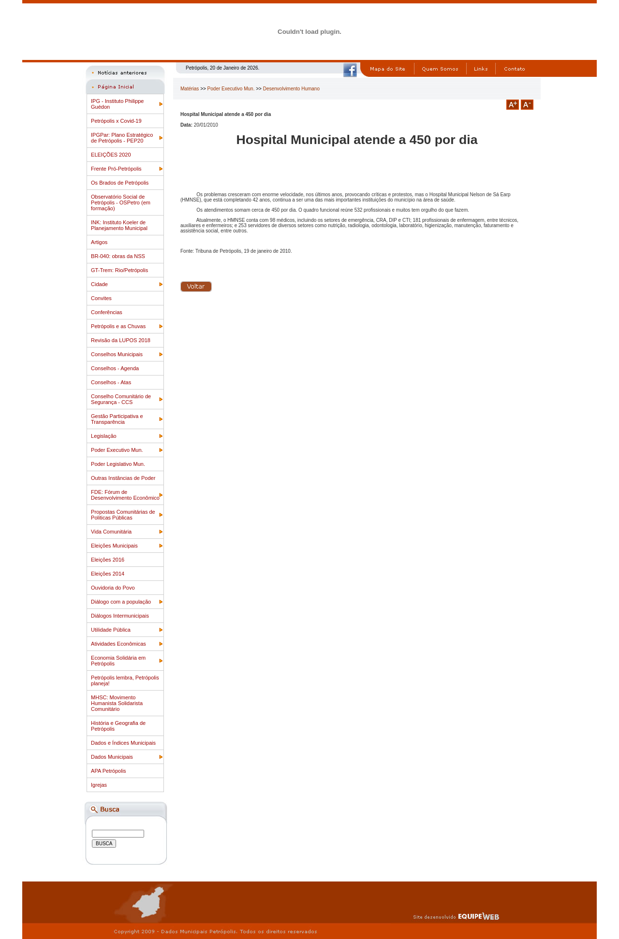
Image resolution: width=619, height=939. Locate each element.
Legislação (104, 436)
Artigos (99, 242)
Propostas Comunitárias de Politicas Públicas (123, 514)
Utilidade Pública (111, 630)
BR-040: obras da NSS (118, 256)
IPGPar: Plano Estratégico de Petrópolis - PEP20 (122, 138)
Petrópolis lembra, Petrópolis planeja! (125, 680)
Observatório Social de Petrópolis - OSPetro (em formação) (120, 202)
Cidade (99, 284)
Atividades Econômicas (118, 644)
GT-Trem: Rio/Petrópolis (119, 270)
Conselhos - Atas (111, 382)
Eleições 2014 (107, 574)
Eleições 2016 (107, 560)
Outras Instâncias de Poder (123, 478)
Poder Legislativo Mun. (118, 464)
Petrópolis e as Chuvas (118, 326)
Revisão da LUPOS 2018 (120, 340)
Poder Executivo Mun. (117, 450)
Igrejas (99, 785)
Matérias (189, 88)
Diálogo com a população (121, 602)
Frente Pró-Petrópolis (116, 169)
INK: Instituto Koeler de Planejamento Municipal (119, 225)
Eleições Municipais (114, 546)
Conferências (106, 312)
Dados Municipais (112, 757)
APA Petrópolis (108, 771)
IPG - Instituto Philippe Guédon (117, 104)
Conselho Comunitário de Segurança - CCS (121, 399)
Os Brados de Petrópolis (119, 183)
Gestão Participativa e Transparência (117, 419)
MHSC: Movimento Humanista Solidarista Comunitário (117, 703)
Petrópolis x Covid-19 (116, 121)
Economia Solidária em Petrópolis (118, 660)
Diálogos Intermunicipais (120, 616)
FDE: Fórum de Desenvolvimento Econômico (125, 495)
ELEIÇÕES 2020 (111, 155)
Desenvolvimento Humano (291, 88)
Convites (101, 298)
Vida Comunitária (111, 532)
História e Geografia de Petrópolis (118, 726)
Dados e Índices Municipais (123, 743)
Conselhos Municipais (117, 354)
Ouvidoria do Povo (113, 588)
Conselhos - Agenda (115, 368)
